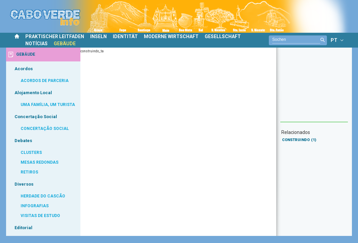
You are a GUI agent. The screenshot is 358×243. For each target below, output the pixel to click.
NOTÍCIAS (36, 43)
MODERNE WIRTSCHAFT (171, 36)
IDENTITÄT (125, 36)
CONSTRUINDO (299, 140)
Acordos (24, 68)
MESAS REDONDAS (39, 162)
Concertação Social (36, 116)
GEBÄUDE (65, 43)
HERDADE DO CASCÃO (43, 196)
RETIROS (29, 172)
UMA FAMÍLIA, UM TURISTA (48, 104)
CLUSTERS (31, 152)
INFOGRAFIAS (35, 206)
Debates (23, 140)
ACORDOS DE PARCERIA (45, 80)
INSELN (98, 36)
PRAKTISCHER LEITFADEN (54, 36)
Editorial (23, 227)
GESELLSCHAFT (223, 36)
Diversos (24, 184)
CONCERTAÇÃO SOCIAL (45, 128)
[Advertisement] (314, 88)
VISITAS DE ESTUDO (40, 215)
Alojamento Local (33, 92)
